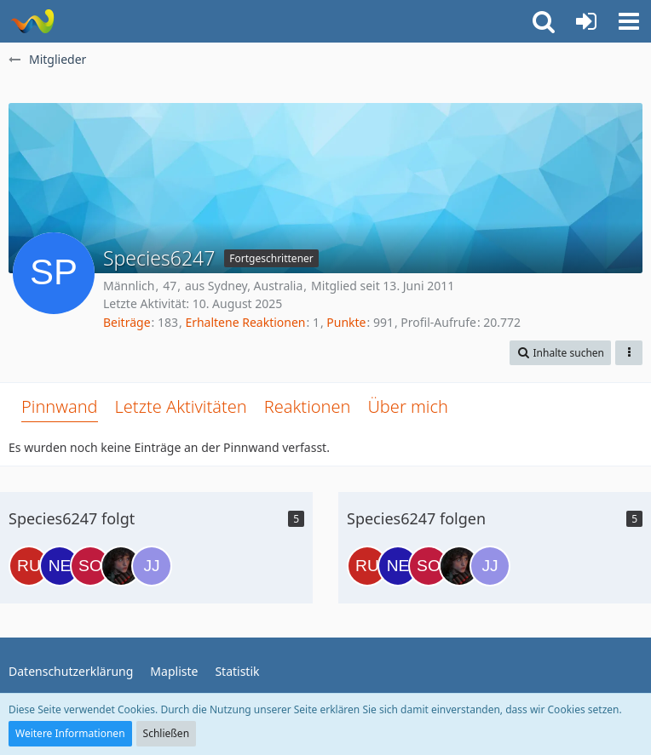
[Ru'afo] (29, 566)
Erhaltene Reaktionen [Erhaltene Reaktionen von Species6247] (245, 322)
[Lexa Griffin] (121, 566)
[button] (629, 21)
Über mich (407, 406)
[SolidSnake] (90, 566)
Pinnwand (59, 406)
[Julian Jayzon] (151, 566)
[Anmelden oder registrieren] (586, 21)
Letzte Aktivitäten (181, 406)
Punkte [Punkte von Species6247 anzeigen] (346, 322)
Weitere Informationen (70, 733)
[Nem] (59, 566)
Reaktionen (307, 406)
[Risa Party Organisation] (32, 21)
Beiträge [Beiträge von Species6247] (127, 322)
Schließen (166, 733)
